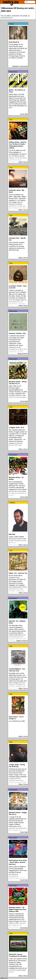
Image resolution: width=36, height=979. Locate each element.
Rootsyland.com (6, 17)
